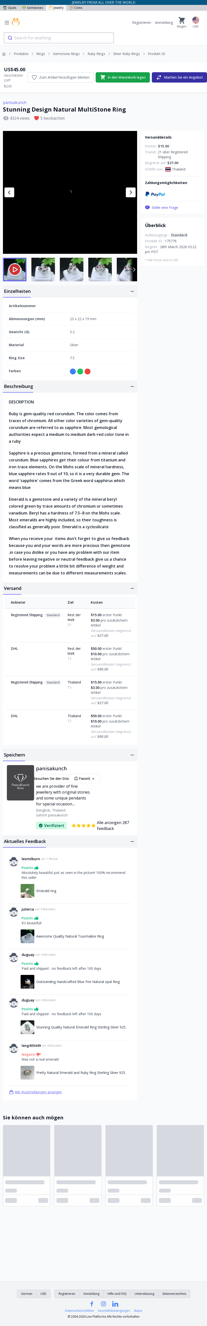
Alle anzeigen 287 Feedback (100, 825)
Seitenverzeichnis (174, 1294)
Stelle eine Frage (161, 207)
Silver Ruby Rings (126, 53)
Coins (75, 8)
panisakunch (14, 102)
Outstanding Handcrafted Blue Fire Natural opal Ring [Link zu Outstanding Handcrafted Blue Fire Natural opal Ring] (78, 981)
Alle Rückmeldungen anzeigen (35, 1092)
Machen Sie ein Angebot (179, 77)
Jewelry (56, 8)
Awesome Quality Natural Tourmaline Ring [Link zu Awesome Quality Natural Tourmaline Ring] (70, 936)
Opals (9, 8)
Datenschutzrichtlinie (79, 1311)
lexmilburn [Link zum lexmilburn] (31, 858)
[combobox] (59, 37)
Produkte (21, 53)
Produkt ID (156, 53)
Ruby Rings (96, 53)
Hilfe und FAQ (117, 1294)
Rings (40, 53)
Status (138, 1311)
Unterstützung (144, 1294)
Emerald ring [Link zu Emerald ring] (46, 890)
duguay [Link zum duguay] (28, 954)
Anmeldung (164, 22)
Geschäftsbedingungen (114, 1311)
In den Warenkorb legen (123, 77)
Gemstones (32, 8)
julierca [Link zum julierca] (28, 909)
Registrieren (141, 22)
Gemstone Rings (66, 53)
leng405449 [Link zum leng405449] (31, 1045)
